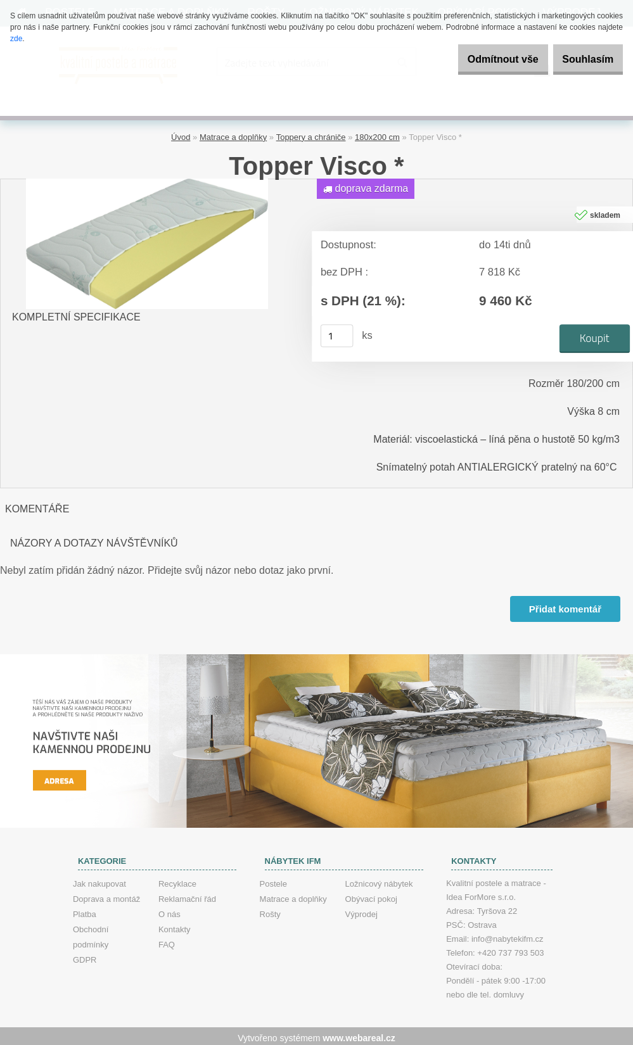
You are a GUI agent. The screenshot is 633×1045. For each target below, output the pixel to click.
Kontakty (174, 925)
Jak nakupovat (99, 880)
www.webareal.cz (359, 1034)
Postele (273, 880)
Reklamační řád (187, 895)
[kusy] (336, 332)
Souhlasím (581, 59)
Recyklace (177, 880)
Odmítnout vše (483, 59)
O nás (169, 910)
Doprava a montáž (106, 895)
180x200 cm (377, 133)
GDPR (85, 956)
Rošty (270, 910)
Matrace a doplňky (233, 133)
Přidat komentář (564, 605)
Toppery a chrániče (311, 133)
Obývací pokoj (371, 895)
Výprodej (361, 910)
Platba (84, 910)
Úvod (180, 133)
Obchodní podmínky (90, 933)
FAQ (166, 941)
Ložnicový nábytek (379, 880)
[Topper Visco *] (147, 179)
